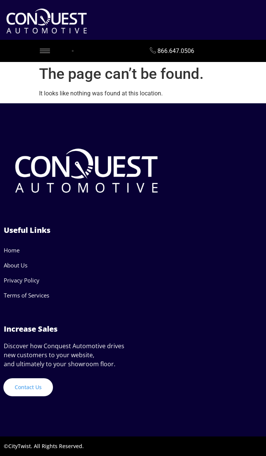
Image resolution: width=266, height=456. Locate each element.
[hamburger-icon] (44, 50)
